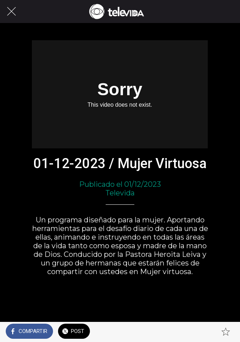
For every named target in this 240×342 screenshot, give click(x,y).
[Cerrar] (11, 11)
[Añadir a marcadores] (225, 332)
